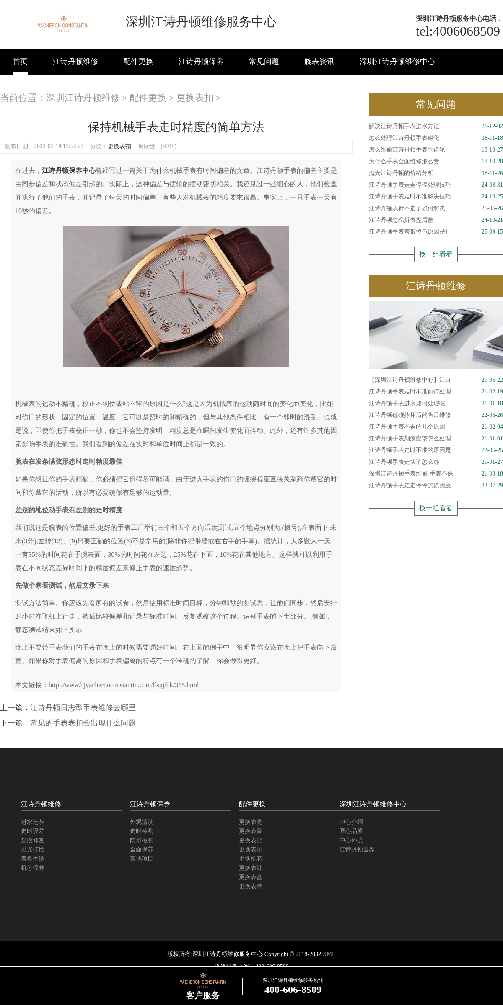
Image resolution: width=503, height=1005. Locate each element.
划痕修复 (32, 840)
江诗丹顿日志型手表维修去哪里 (83, 708)
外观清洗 (141, 822)
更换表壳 (250, 822)
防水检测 (141, 840)
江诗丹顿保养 (201, 61)
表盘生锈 (32, 859)
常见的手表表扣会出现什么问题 (83, 723)
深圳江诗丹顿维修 (83, 98)
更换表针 (250, 868)
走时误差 (32, 831)
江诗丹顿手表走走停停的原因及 (436, 485)
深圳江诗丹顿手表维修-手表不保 (436, 474)
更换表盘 (250, 877)
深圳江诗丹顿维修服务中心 (227, 954)
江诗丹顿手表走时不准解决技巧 (436, 197)
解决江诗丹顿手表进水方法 (436, 126)
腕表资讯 (319, 61)
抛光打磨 (32, 849)
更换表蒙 (250, 831)
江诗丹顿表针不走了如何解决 (436, 208)
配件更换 (138, 61)
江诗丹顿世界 (357, 849)
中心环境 (351, 840)
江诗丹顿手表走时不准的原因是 (436, 450)
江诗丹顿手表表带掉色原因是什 (436, 232)
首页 (20, 61)
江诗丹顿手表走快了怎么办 (436, 462)
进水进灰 (32, 822)
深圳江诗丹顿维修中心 (397, 61)
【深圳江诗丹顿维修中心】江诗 (436, 380)
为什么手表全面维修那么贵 (436, 161)
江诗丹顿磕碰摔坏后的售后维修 (436, 415)
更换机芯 (250, 859)
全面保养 (141, 849)
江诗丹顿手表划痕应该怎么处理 (436, 439)
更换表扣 (194, 98)
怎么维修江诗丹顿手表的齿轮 (436, 150)
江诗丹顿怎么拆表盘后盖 (436, 220)
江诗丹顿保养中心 (69, 170)
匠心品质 (351, 831)
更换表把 (250, 840)
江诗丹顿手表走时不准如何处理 (436, 392)
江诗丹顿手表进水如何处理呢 (436, 403)
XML (328, 954)
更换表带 (250, 886)
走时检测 (141, 831)
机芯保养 (32, 868)
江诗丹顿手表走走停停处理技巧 (436, 185)
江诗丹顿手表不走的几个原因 (436, 427)
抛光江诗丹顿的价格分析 (436, 173)
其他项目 (141, 859)
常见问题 (264, 61)
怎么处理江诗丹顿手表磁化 (436, 138)
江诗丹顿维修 (75, 61)
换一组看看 (436, 254)
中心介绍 (351, 822)
